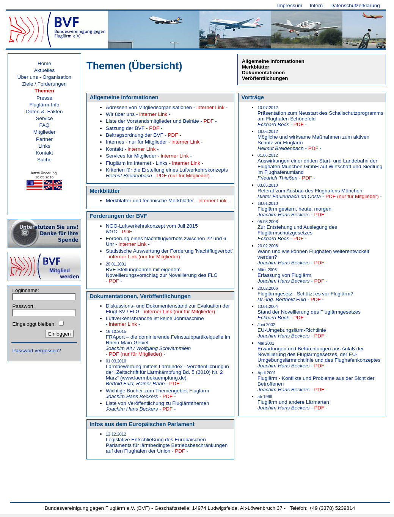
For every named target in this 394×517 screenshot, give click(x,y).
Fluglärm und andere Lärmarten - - (293, 402)
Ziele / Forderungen (44, 84)
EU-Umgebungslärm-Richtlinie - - (292, 330)
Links (44, 146)
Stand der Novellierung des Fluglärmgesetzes (309, 312)
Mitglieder (44, 132)
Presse (44, 98)
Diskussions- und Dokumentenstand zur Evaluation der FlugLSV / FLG (168, 308)
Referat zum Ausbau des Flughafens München (319, 191)
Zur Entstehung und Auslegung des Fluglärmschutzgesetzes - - (297, 230)
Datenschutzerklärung (355, 5)
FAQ (44, 125)
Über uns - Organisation (44, 77)
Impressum (289, 5)
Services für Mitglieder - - (149, 156)
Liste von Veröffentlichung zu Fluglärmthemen (157, 406)
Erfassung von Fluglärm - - (292, 275)
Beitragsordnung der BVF (143, 135)
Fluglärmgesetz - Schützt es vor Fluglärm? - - (305, 294)
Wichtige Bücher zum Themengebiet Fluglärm (157, 393)
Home (44, 63)
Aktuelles (44, 70)
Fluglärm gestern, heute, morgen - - (294, 209)
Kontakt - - (132, 149)
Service (44, 118)
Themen (44, 91)
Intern (316, 5)
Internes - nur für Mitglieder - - (154, 142)
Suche (44, 159)
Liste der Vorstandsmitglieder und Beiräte (161, 121)
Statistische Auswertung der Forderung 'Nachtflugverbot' (169, 253)
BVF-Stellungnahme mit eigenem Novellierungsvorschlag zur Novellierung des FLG (162, 273)
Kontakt (44, 153)
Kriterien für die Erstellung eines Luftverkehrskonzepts (167, 172)
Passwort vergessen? (37, 350)
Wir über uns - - (138, 114)
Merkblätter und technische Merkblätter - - (167, 200)
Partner (44, 139)
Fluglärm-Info (44, 105)
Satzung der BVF (134, 128)
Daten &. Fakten (44, 111)
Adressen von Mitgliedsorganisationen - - (167, 107)
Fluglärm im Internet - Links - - (154, 163)
